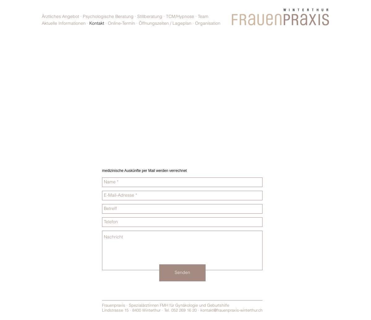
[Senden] (182, 272)
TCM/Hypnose (180, 16)
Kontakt (96, 23)
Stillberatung (149, 16)
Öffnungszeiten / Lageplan (165, 23)
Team (203, 16)
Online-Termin (121, 23)
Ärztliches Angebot (60, 16)
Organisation (207, 23)
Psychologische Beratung (109, 16)
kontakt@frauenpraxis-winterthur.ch (231, 310)
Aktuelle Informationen (64, 23)
